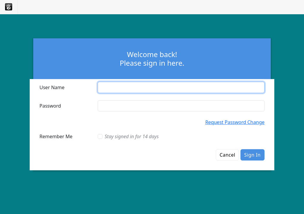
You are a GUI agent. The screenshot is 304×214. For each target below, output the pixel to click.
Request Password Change (235, 122)
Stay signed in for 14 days (132, 136)
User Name (51, 87)
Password (50, 106)
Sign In (252, 155)
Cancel (227, 155)
